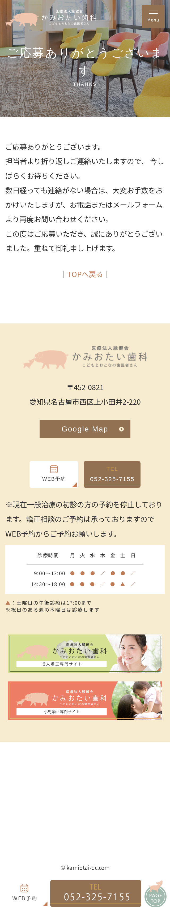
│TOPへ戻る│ (85, 274)
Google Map (93, 429)
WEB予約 (54, 479)
